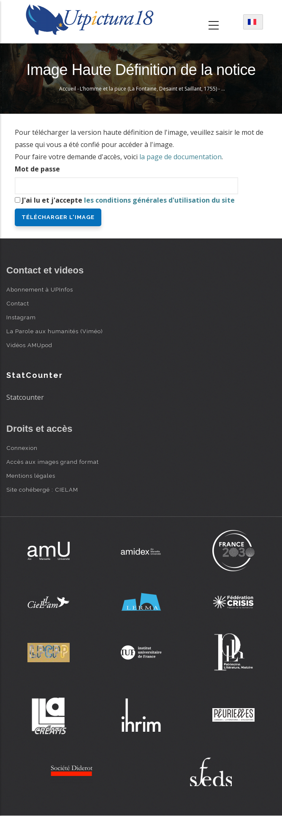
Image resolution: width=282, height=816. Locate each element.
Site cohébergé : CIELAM (42, 489)
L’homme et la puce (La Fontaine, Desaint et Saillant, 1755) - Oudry (158, 88)
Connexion (22, 447)
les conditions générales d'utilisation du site (159, 200)
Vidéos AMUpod (29, 345)
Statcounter (25, 397)
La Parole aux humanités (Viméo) (54, 331)
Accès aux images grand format (52, 461)
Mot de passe (37, 169)
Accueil (67, 88)
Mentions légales (30, 475)
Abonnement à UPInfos (39, 289)
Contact (17, 303)
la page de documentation (180, 156)
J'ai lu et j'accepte (128, 200)
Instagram (21, 317)
